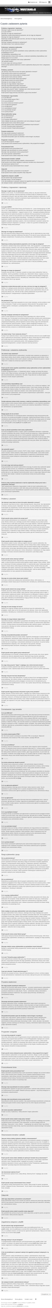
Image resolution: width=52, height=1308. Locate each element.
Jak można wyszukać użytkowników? (11, 153)
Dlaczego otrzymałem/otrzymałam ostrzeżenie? (13, 85)
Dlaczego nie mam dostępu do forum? (11, 82)
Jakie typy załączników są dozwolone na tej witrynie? (15, 171)
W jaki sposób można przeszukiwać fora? (12, 148)
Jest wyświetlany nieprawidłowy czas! (11, 54)
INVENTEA (20, 1306)
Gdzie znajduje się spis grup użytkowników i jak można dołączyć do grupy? (20, 121)
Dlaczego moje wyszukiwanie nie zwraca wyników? (14, 150)
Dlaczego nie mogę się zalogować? (10, 37)
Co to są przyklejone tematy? (9, 108)
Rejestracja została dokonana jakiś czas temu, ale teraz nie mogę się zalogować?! (22, 38)
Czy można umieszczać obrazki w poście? (12, 103)
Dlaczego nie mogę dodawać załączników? (12, 84)
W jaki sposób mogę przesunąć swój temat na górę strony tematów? (19, 92)
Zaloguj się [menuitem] (43, 2)
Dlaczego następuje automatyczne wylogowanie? (14, 42)
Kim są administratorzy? (7, 116)
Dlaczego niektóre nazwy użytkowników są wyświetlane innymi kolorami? (20, 124)
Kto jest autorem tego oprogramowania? (11, 177)
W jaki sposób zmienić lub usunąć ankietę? (12, 80)
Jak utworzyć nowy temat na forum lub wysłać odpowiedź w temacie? (19, 71)
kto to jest (41, 1259)
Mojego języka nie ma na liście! (9, 58)
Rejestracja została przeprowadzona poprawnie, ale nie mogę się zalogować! (21, 35)
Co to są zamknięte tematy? (8, 110)
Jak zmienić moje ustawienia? (9, 49)
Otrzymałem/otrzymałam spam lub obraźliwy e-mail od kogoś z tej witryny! (20, 136)
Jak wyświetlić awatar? (7, 61)
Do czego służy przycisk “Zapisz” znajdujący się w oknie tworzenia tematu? (20, 89)
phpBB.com (27, 422)
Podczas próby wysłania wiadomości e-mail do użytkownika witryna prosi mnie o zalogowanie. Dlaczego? (25, 65)
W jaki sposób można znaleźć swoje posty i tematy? (14, 155)
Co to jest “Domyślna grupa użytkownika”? (12, 126)
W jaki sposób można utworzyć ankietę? (11, 77)
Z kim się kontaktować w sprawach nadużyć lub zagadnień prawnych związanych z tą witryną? (25, 181)
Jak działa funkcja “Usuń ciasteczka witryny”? (13, 44)
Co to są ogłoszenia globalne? (9, 104)
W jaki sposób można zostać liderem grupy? (12, 123)
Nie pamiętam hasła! (6, 40)
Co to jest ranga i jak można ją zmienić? (11, 63)
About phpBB (16, 1232)
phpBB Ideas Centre (37, 1243)
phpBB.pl (18, 422)
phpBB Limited (5, 1229)
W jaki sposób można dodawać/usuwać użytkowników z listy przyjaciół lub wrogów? (23, 143)
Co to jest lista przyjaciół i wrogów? (10, 141)
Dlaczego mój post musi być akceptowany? (12, 91)
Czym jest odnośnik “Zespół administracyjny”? (13, 128)
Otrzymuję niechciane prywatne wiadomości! (12, 135)
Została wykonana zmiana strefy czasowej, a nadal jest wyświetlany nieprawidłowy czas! (24, 56)
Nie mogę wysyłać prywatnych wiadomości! (12, 133)
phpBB (14, 1302)
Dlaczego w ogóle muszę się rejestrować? (12, 30)
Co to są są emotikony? (7, 101)
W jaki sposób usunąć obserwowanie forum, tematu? (15, 165)
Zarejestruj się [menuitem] (32, 2)
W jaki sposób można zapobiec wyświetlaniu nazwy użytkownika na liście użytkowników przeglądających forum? (24, 51)
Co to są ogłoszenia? (6, 106)
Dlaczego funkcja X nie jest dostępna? (11, 179)
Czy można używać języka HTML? (10, 99)
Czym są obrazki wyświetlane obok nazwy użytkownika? (16, 59)
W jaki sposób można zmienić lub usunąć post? (13, 73)
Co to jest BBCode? (6, 97)
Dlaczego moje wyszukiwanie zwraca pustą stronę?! (14, 152)
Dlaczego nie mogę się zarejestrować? (11, 33)
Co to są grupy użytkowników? (9, 119)
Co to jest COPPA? (6, 31)
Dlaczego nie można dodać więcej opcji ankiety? (13, 78)
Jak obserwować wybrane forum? (10, 164)
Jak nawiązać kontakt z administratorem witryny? (14, 183)
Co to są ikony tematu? (7, 111)
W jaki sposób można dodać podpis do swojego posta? (15, 75)
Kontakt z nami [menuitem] (28, 1299)
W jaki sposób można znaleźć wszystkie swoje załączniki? (16, 172)
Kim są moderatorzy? (6, 117)
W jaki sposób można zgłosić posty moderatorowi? (14, 87)
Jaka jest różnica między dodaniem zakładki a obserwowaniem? (18, 160)
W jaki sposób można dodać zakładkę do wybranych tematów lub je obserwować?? (22, 162)
